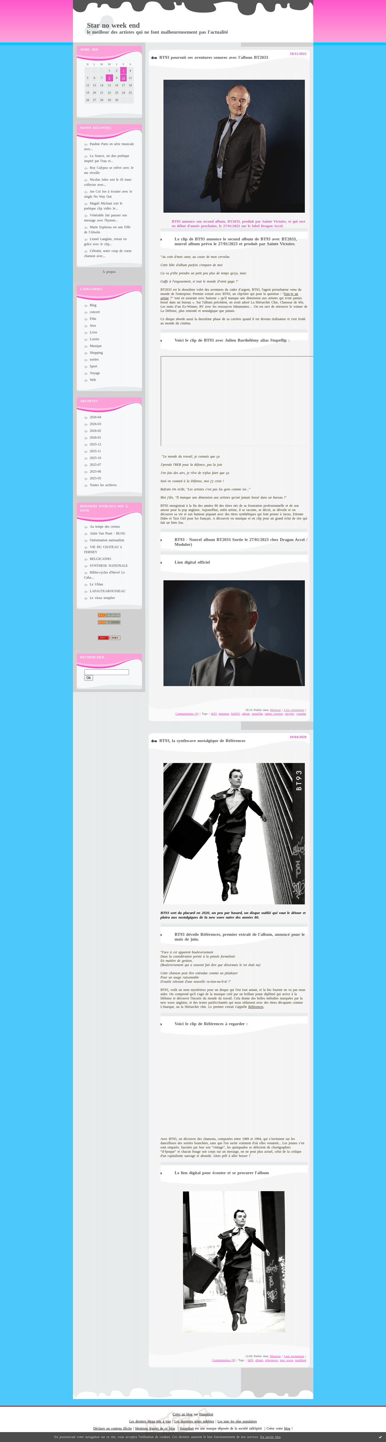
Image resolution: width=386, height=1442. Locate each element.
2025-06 (95, 471)
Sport (93, 366)
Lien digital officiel (192, 562)
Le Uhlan (96, 584)
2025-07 (95, 465)
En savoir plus (270, 1437)
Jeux (93, 325)
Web (93, 380)
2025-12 (95, 444)
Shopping (96, 353)
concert (95, 312)
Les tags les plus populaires (237, 1421)
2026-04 (95, 417)
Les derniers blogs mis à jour (150, 1421)
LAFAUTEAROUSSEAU (108, 591)
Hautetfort (206, 1414)
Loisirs (94, 339)
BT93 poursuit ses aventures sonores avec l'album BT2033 (213, 57)
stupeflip (257, 713)
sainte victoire (274, 713)
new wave (286, 1360)
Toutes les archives (103, 485)
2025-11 (95, 451)
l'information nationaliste (107, 540)
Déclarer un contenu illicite (112, 1428)
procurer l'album (253, 1173)
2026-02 (95, 431)
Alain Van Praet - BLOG (108, 533)
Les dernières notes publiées (194, 1421)
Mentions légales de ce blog (155, 1428)
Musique (96, 346)
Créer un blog (182, 1414)
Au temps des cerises (105, 527)
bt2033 (235, 713)
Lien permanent (294, 710)
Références (255, 1007)
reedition (300, 1360)
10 (123, 77)
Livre (93, 332)
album (246, 713)
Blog (93, 305)
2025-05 (95, 478)
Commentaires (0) (187, 713)
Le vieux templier (102, 598)
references (271, 1360)
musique (224, 713)
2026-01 (95, 437)
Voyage (95, 373)
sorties (94, 359)
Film (93, 319)
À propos (108, 272)
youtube (301, 713)
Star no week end (113, 25)
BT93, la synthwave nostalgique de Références (202, 740)
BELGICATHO (100, 559)
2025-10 (95, 458)
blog (287, 1428)
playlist (289, 713)
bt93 (214, 713)
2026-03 (95, 424)
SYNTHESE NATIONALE (109, 566)
